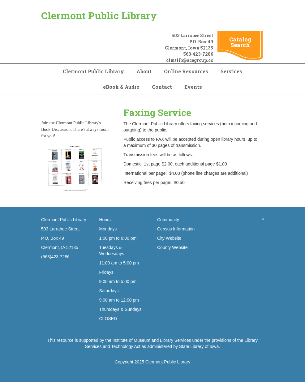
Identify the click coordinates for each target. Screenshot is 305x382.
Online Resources (186, 71)
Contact (162, 87)
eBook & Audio (121, 87)
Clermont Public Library (99, 15)
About (144, 71)
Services (231, 71)
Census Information (176, 228)
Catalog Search (240, 42)
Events (193, 87)
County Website (172, 247)
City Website (169, 238)
